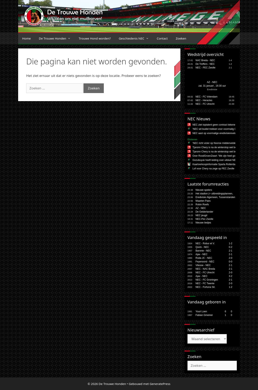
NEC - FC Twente (205, 283)
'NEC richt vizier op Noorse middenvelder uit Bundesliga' (222, 143)
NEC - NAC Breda (205, 268)
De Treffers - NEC (205, 64)
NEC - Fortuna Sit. (205, 287)
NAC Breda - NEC (205, 60)
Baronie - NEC (203, 250)
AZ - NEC (212, 82)
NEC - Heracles (204, 100)
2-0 (230, 258)
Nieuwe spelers (204, 190)
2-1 (230, 250)
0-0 (230, 261)
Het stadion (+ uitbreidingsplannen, (214, 193)
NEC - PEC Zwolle (205, 67)
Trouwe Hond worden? (95, 38)
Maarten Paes (203, 200)
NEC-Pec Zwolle (204, 219)
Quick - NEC (202, 247)
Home (26, 38)
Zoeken (181, 38)
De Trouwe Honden (57, 38)
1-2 (230, 243)
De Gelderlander (204, 211)
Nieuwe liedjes (203, 222)
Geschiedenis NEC (136, 38)
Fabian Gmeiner (204, 315)
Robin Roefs (202, 204)
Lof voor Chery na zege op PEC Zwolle (213, 168)
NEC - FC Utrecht (205, 104)
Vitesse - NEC (203, 265)
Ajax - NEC (201, 254)
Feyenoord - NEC (205, 261)
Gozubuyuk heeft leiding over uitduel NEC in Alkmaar (220, 160)
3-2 (230, 276)
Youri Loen (201, 311)
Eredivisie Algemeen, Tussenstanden (215, 197)
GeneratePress (160, 384)
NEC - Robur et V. (205, 243)
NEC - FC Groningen (207, 279)
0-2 (230, 247)
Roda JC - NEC (204, 258)
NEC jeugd (201, 215)
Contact (162, 38)
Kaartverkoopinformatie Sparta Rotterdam (214, 164)
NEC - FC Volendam (206, 96)
